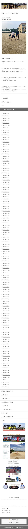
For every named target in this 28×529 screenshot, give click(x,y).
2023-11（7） (6, 170)
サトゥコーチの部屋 (6, 409)
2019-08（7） (6, 277)
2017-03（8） (6, 344)
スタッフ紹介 (4, 413)
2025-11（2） (6, 125)
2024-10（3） (6, 144)
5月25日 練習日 (6, 19)
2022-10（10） (6, 201)
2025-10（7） (6, 127)
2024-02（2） (6, 163)
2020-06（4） (6, 260)
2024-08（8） (6, 149)
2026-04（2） (6, 113)
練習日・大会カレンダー (7, 391)
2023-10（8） (6, 173)
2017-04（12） (6, 341)
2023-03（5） (6, 189)
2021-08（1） (6, 234)
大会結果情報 (4, 98)
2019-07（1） (6, 280)
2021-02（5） (6, 241)
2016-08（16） (6, 360)
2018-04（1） (6, 313)
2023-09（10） (6, 175)
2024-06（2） (6, 154)
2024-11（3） (6, 142)
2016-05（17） (6, 367)
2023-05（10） (6, 184)
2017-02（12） (6, 346)
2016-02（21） (6, 375)
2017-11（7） (6, 325)
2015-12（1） (6, 379)
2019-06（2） (6, 282)
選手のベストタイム (6, 102)
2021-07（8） (6, 237)
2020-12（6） (6, 246)
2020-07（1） (6, 258)
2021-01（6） (6, 244)
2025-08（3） (6, 130)
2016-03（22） (6, 372)
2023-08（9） (6, 177)
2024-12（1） (6, 139)
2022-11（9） (6, 199)
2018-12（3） (6, 296)
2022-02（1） (6, 220)
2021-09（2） (6, 232)
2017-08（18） (6, 332)
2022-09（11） (6, 203)
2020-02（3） (6, 265)
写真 (2, 105)
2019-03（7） (6, 289)
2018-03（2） (6, 315)
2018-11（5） (6, 299)
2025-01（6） (6, 137)
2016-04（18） (6, 370)
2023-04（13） (6, 187)
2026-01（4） (6, 120)
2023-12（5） (6, 168)
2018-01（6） (6, 320)
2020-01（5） (6, 268)
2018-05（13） (6, 310)
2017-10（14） (6, 327)
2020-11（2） (6, 249)
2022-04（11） (6, 215)
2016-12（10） (6, 351)
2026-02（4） (6, 118)
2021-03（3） (6, 239)
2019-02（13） (6, 291)
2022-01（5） (6, 222)
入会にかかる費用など (7, 416)
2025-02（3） (6, 135)
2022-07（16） (6, 208)
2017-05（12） (6, 339)
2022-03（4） (6, 218)
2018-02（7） (6, 318)
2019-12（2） (6, 270)
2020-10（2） (6, 251)
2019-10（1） (6, 272)
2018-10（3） (6, 301)
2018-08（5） (6, 306)
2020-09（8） (6, 253)
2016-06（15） (6, 365)
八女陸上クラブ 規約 (7, 402)
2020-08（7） (6, 256)
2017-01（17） (6, 348)
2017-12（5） (6, 322)
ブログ (3, 420)
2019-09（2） (6, 275)
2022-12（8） (6, 196)
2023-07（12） (6, 180)
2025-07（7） (6, 132)
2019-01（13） (6, 294)
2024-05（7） (6, 156)
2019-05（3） (6, 284)
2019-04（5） (6, 287)
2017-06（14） (6, 337)
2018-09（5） (6, 303)
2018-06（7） (6, 308)
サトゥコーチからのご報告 (8, 109)
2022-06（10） (6, 211)
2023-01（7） (6, 194)
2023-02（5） (6, 192)
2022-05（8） (6, 213)
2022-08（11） (6, 206)
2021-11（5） (6, 227)
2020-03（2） (6, 263)
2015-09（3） (6, 382)
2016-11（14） (6, 353)
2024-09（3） (6, 146)
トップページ (4, 405)
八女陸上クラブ (10, 527)
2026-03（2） (6, 115)
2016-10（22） (6, 356)
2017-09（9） (6, 329)
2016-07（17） (6, 363)
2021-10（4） (6, 230)
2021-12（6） (6, 225)
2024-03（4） (6, 161)
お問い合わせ (4, 395)
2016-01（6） (6, 377)
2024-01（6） (6, 165)
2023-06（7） (6, 182)
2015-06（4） (6, 386)
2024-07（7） (6, 151)
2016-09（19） (6, 358)
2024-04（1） (6, 158)
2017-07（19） (6, 334)
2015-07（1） (6, 384)
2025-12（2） (6, 123)
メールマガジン (5, 398)
